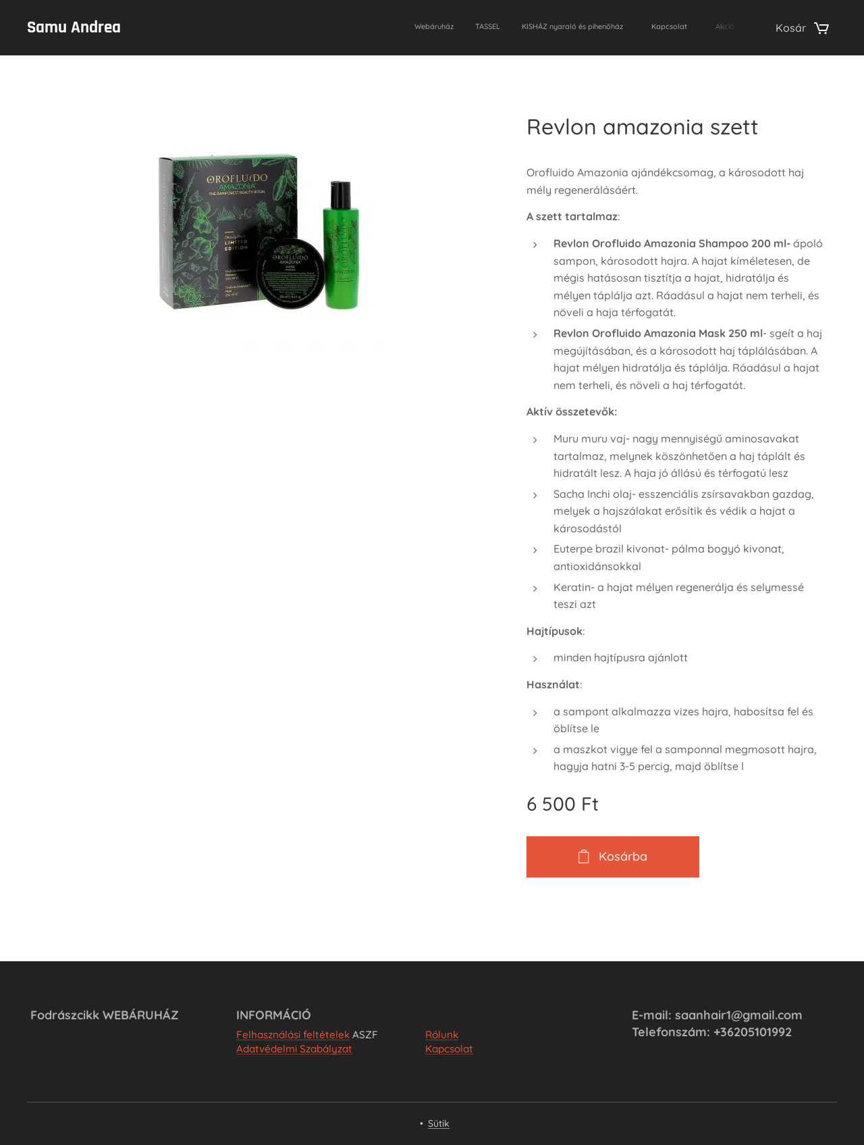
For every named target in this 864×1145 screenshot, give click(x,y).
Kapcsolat (449, 1048)
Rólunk (441, 1034)
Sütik (439, 1123)
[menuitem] (638, 28)
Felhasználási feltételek (293, 1034)
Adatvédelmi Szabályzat (294, 1048)
